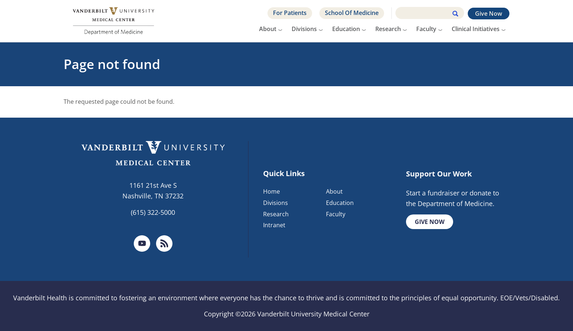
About (267, 29)
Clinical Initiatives (476, 29)
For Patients (290, 13)
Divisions (304, 29)
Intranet (274, 225)
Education (346, 29)
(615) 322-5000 (153, 212)
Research (388, 29)
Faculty (426, 29)
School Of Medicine (352, 13)
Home (271, 191)
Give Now (488, 13)
